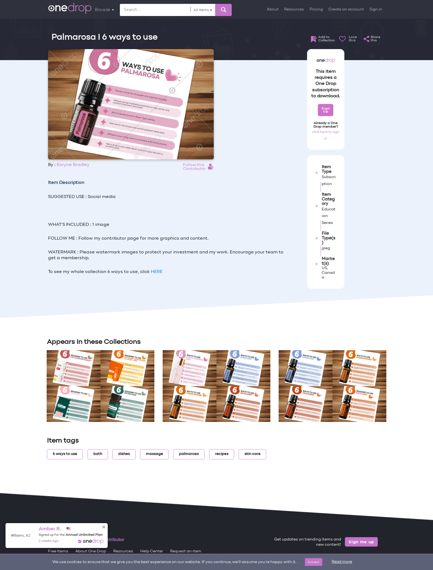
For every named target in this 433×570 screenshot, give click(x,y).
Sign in (375, 9)
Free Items (58, 551)
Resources (294, 9)
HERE (157, 272)
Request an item (185, 551)
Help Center (151, 551)
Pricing (316, 9)
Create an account (346, 9)
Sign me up (361, 541)
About (273, 9)
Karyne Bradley (73, 165)
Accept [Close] (314, 562)
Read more (342, 562)
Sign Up (325, 109)
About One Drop (90, 551)
